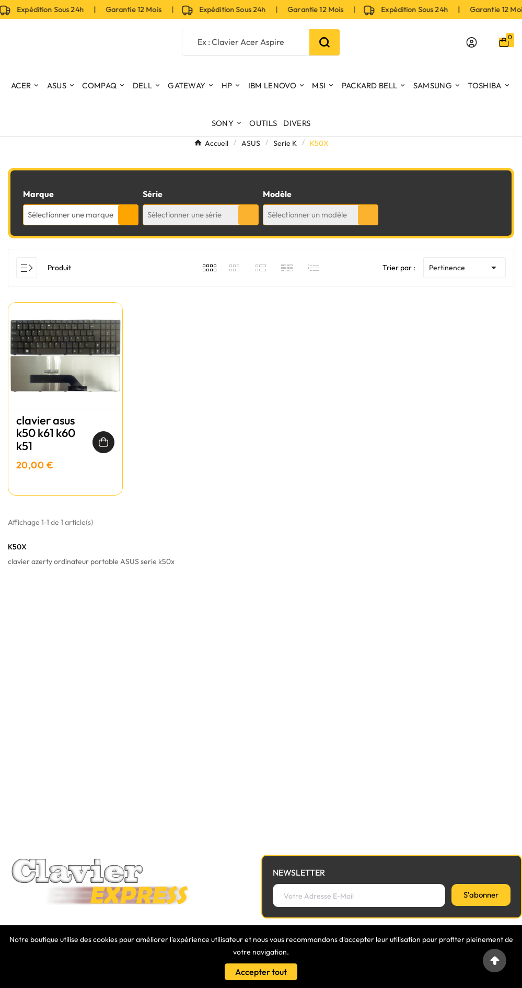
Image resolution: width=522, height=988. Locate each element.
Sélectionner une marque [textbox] (70, 215)
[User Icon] (471, 42)
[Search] (324, 42)
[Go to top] (494, 960)
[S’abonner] (481, 895)
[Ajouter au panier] (103, 442)
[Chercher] (245, 41)
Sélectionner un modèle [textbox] (307, 215)
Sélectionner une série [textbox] (184, 215)
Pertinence (464, 267)
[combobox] (80, 214)
